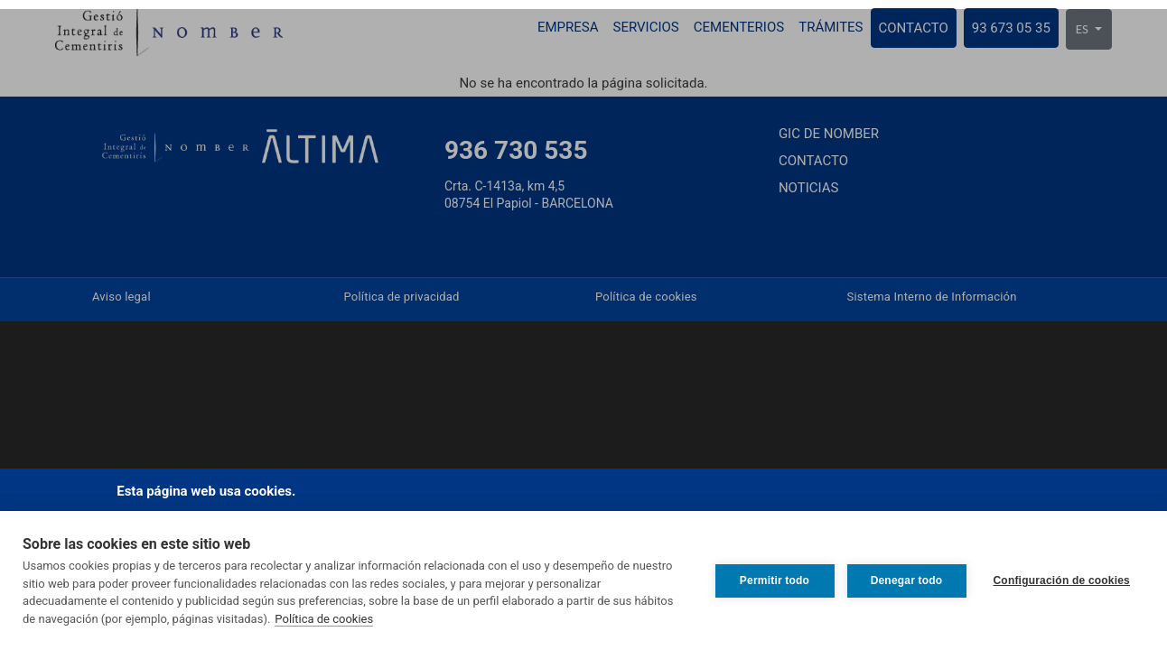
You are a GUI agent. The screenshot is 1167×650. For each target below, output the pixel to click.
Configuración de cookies (1062, 580)
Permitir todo (774, 580)
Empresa (568, 27)
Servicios (646, 27)
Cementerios (739, 27)
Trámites (830, 27)
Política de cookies (324, 619)
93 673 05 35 (1011, 28)
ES (1083, 29)
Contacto (913, 28)
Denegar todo (907, 580)
